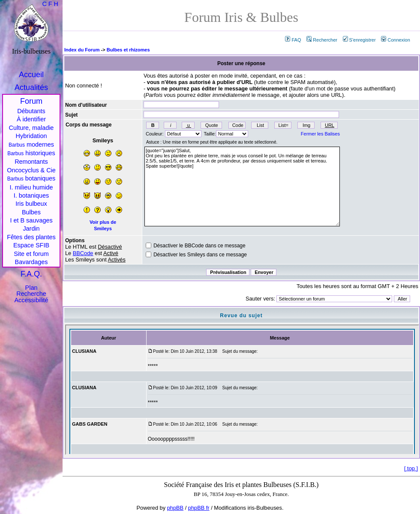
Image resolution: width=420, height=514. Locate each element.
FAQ (293, 39)
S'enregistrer (359, 39)
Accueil (31, 74)
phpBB (175, 508)
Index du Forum (82, 49)
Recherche (31, 294)
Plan (31, 288)
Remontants (31, 161)
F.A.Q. (31, 274)
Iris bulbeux (31, 203)
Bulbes (31, 212)
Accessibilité (31, 300)
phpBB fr (199, 508)
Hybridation (31, 135)
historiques (31, 153)
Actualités (31, 87)
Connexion (395, 39)
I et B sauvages (31, 220)
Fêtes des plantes (31, 237)
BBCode (83, 253)
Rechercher (321, 39)
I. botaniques (31, 195)
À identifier (31, 119)
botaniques (31, 178)
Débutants (31, 111)
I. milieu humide (31, 187)
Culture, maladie (31, 127)
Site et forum (31, 253)
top (411, 468)
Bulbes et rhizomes (128, 49)
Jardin (31, 228)
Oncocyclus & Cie (31, 170)
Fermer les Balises (320, 133)
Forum (31, 101)
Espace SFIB (31, 245)
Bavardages (31, 262)
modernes (31, 144)
